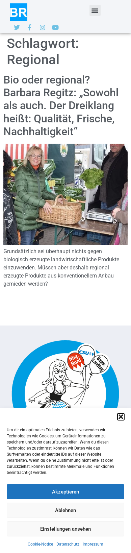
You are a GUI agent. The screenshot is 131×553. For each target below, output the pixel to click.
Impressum (93, 544)
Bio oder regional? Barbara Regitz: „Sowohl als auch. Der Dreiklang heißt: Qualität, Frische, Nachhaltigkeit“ (61, 105)
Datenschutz (67, 544)
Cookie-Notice (40, 544)
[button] (120, 416)
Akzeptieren (65, 492)
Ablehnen (65, 510)
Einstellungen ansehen (65, 529)
